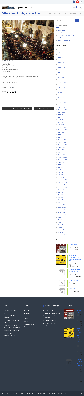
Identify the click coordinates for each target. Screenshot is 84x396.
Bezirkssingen (73, 244)
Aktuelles (27, 316)
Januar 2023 (61, 99)
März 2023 (61, 97)
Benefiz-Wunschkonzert (64, 32)
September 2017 (62, 214)
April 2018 (60, 199)
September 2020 (62, 144)
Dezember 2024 (62, 65)
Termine (26, 318)
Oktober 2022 (62, 107)
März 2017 (60, 227)
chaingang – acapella (10, 310)
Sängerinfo (27, 327)
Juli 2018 (60, 192)
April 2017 (60, 224)
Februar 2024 (61, 80)
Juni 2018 (60, 194)
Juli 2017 (60, 217)
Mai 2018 (60, 197)
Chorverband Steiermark (11, 330)
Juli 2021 (60, 134)
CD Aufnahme (73, 280)
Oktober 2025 (61, 52)
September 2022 (62, 109)
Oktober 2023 (62, 87)
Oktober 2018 (61, 184)
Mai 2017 (60, 222)
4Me (5, 313)
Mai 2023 (60, 92)
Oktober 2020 (62, 142)
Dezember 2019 (62, 157)
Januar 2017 (61, 232)
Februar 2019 (61, 177)
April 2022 (61, 122)
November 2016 (62, 234)
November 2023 (62, 85)
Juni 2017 (60, 219)
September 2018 (62, 187)
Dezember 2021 (62, 127)
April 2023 (61, 95)
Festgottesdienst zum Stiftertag (74, 270)
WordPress (63, 393)
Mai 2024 (60, 75)
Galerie (26, 321)
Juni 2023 (60, 90)
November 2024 (62, 67)
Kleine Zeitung (11, 91)
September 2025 (62, 55)
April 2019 (60, 172)
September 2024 (62, 70)
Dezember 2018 (62, 179)
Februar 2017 (61, 229)
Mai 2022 (60, 119)
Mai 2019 (60, 169)
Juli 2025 (60, 57)
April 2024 (61, 77)
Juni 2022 (60, 117)
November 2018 (62, 182)
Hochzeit (72, 289)
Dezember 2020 (62, 139)
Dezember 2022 (62, 102)
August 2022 (61, 112)
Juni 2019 (60, 167)
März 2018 (61, 202)
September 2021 (62, 129)
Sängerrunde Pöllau (16, 393)
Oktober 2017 (61, 212)
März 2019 (60, 174)
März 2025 (61, 62)
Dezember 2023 (62, 82)
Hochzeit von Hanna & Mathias (66, 35)
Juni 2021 (60, 137)
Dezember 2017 (62, 207)
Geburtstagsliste (29, 324)
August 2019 (61, 162)
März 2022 (61, 124)
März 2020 (61, 152)
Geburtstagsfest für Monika (65, 40)
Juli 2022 (60, 114)
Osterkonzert (61, 30)
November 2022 (62, 104)
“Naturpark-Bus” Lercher (11, 325)
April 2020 (61, 149)
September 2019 (62, 159)
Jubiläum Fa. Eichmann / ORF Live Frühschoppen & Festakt (75, 258)
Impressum (27, 313)
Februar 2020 (61, 154)
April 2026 (61, 50)
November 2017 (62, 209)
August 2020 (61, 147)
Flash (41, 393)
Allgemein (57, 13)
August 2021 (61, 132)
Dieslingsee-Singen (63, 37)
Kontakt (26, 310)
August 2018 (61, 189)
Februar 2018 (61, 204)
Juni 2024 (60, 72)
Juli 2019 (60, 164)
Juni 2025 (60, 60)
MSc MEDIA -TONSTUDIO (12, 328)
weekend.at (10, 87)
